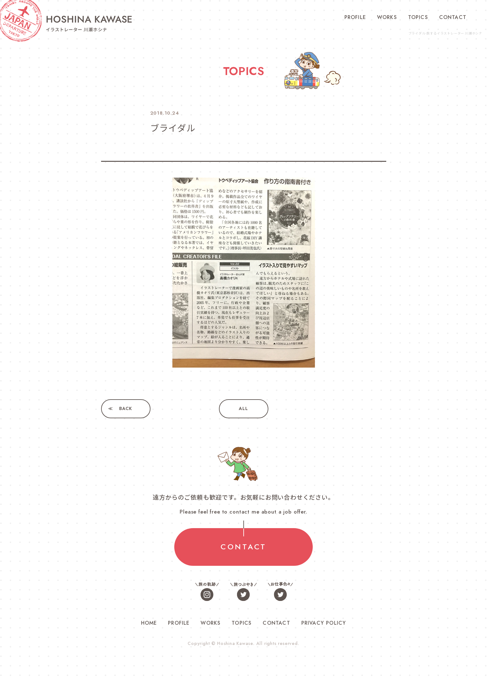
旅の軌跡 (207, 591)
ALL (243, 409)
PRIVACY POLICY (323, 623)
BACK (125, 409)
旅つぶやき (243, 591)
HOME (149, 623)
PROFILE (355, 17)
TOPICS (418, 17)
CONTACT (452, 17)
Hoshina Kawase (235, 644)
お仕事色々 (280, 591)
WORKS (387, 17)
